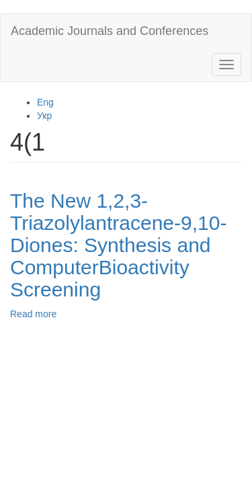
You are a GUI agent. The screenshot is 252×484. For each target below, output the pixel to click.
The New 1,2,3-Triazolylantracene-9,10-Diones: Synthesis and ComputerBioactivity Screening (118, 245)
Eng (45, 102)
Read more (33, 314)
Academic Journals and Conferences (109, 31)
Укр (44, 115)
